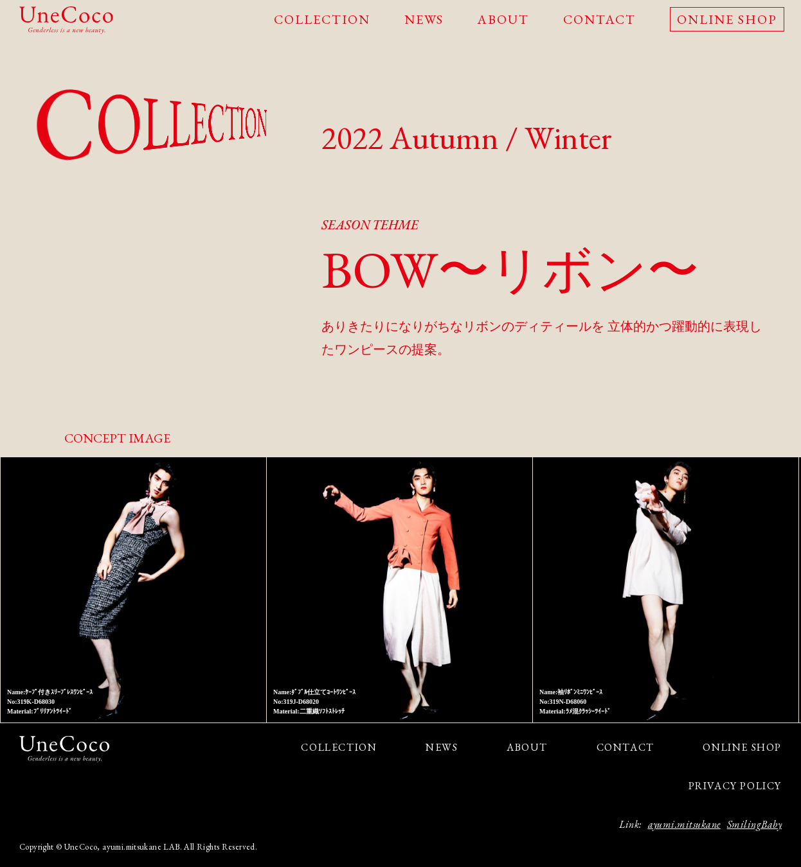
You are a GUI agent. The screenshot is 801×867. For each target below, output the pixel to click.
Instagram (34, 783)
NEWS (424, 19)
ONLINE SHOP (727, 19)
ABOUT (503, 19)
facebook (56, 783)
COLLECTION (322, 19)
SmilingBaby (754, 824)
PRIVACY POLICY (735, 786)
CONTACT (599, 19)
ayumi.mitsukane (684, 824)
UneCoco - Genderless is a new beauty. (66, 20)
